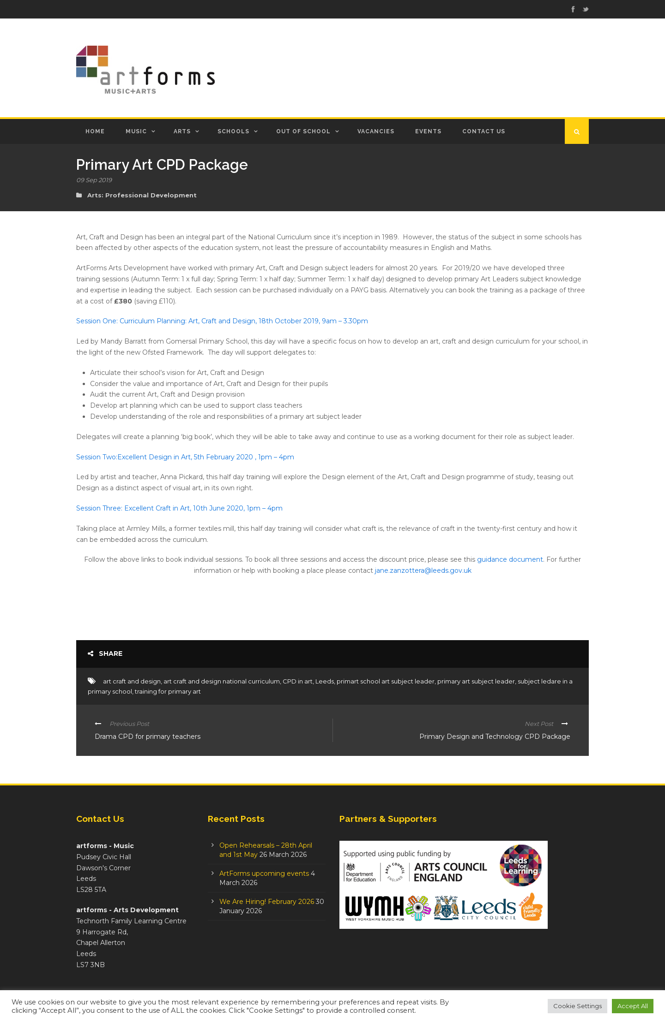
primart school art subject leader (386, 681)
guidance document (510, 559)
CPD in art (298, 681)
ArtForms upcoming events (264, 873)
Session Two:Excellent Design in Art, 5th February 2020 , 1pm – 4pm (185, 457)
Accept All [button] (632, 1006)
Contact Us (483, 131)
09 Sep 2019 (94, 180)
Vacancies (375, 131)
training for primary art (168, 691)
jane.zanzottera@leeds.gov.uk (423, 570)
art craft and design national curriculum (221, 681)
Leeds (324, 681)
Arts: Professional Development (142, 195)
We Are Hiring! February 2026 (266, 901)
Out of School (303, 131)
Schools (233, 131)
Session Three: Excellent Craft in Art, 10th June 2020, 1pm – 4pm (179, 508)
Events (428, 131)
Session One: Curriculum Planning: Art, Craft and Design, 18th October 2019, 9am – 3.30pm (222, 321)
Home (95, 131)
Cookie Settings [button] (577, 1006)
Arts (182, 131)
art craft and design (132, 681)
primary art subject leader (476, 681)
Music (136, 131)
